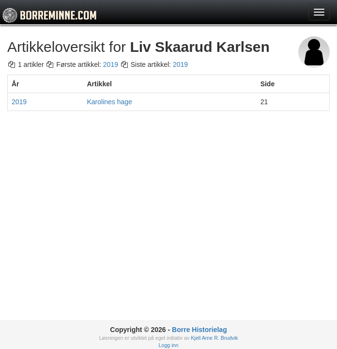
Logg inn (169, 345)
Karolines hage (109, 102)
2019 (110, 64)
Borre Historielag (199, 329)
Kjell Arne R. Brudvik (214, 338)
